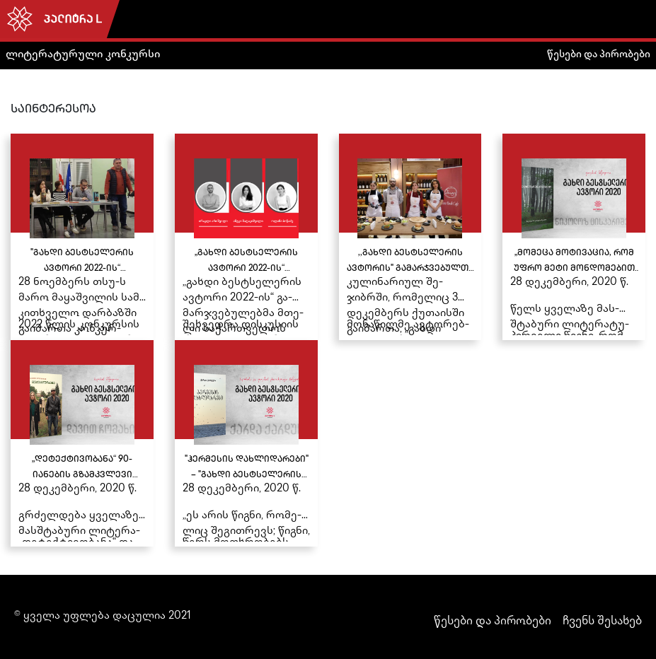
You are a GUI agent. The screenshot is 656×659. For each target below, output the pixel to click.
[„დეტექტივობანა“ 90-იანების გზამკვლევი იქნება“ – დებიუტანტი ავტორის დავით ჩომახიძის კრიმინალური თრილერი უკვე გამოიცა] (82, 443)
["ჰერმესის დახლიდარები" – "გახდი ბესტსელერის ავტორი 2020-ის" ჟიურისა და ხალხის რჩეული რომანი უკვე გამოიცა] (246, 443)
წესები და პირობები (598, 54)
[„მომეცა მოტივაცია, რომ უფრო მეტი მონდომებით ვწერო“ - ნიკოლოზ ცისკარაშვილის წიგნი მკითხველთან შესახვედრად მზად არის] (573, 237)
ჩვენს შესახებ (602, 622)
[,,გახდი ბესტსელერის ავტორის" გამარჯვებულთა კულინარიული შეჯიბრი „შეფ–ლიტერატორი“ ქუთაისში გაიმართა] (410, 237)
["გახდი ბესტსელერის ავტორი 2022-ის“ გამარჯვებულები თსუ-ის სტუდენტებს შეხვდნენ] (82, 237)
